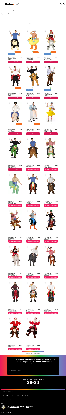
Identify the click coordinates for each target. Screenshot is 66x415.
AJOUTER (15, 61)
